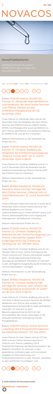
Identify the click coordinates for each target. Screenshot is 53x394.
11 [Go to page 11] (34, 91)
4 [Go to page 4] (22, 91)
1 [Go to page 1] (8, 91)
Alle (3, 84)
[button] (4, 389)
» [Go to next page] (38, 91)
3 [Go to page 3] (17, 91)
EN (49, 5)
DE (44, 5)
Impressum (22, 386)
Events (10, 84)
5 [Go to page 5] (26, 91)
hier (14, 142)
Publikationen (37, 84)
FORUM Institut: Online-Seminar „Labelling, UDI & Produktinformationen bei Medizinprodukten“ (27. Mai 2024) (25, 328)
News (22, 84)
